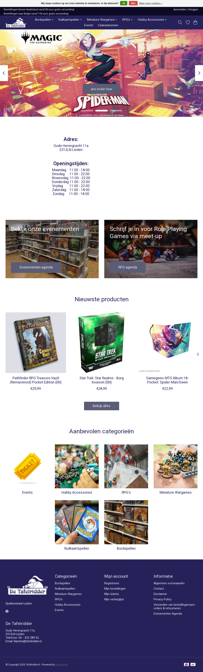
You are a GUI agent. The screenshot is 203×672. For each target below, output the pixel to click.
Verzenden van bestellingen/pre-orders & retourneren (175, 606)
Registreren (111, 583)
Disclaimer (160, 594)
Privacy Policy (162, 599)
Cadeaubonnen (108, 25)
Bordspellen (126, 548)
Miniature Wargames (176, 492)
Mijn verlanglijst (114, 599)
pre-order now (101, 88)
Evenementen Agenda (168, 613)
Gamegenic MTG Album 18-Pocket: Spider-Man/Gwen (167, 380)
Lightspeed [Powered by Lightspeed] (61, 664)
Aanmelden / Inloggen (185, 9)
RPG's (126, 492)
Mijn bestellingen (115, 588)
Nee (133, 3)
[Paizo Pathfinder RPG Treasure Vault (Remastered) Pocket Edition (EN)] (36, 342)
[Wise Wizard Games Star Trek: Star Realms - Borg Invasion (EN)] (101, 342)
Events (88, 25)
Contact (159, 588)
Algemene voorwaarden (169, 583)
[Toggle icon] (180, 22)
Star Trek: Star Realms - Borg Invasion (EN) (101, 380)
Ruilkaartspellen (76, 548)
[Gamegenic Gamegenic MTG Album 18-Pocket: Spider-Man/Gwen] (167, 342)
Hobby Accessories (76, 492)
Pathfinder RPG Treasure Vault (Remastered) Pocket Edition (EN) (35, 380)
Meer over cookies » (150, 3)
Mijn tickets (111, 594)
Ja (123, 3)
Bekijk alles (101, 406)
